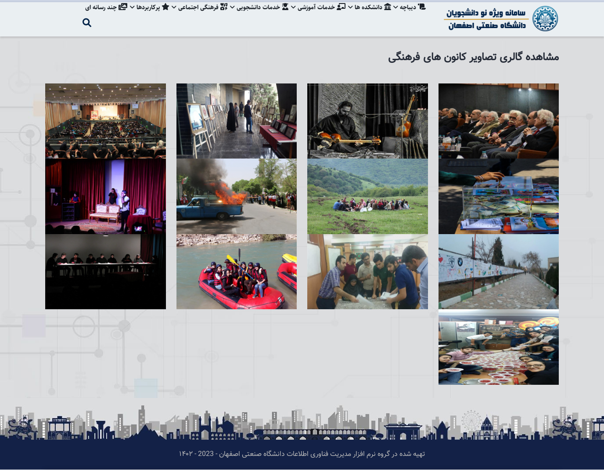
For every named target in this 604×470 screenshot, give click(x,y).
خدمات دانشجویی (255, 15)
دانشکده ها (368, 15)
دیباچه (409, 15)
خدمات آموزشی (316, 15)
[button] (499, 89)
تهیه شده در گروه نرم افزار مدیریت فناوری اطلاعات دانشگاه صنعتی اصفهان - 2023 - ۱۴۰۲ (302, 454)
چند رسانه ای (100, 15)
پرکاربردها (144, 15)
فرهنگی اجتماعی (195, 15)
